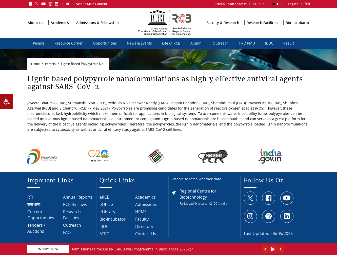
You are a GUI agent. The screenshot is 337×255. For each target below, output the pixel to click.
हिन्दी (307, 2)
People (38, 43)
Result (288, 43)
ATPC (104, 237)
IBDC (269, 43)
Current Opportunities (40, 218)
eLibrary (107, 215)
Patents (50, 64)
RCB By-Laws (75, 207)
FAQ (67, 236)
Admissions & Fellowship (97, 29)
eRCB (104, 200)
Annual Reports (78, 200)
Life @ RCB (171, 43)
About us (35, 29)
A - (264, 2)
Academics (60, 29)
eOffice (106, 207)
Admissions (146, 207)
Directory (144, 229)
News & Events (139, 43)
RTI (30, 200)
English (293, 2)
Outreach (221, 43)
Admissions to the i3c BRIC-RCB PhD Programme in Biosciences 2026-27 (132, 249)
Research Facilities (262, 29)
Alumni (196, 43)
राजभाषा (33, 207)
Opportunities (105, 43)
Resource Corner (68, 43)
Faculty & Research (223, 29)
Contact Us (145, 237)
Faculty (142, 222)
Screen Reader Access (231, 2)
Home (35, 64)
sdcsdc (123, 41)
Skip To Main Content (91, 2)
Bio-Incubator (297, 29)
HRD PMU (247, 43)
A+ (254, 2)
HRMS (141, 215)
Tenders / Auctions (36, 231)
